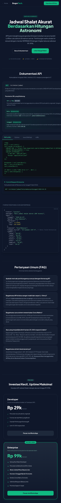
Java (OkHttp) (27, 137)
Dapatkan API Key (51, 3)
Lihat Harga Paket (40, 51)
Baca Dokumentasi (21, 51)
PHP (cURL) (7, 137)
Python (17, 137)
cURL (37, 137)
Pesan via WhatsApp (30, 433)
